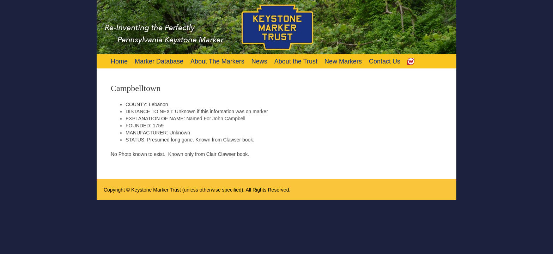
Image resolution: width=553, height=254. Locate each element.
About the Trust (295, 61)
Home (119, 61)
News (259, 61)
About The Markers (217, 61)
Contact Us (384, 61)
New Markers (343, 61)
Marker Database (159, 61)
